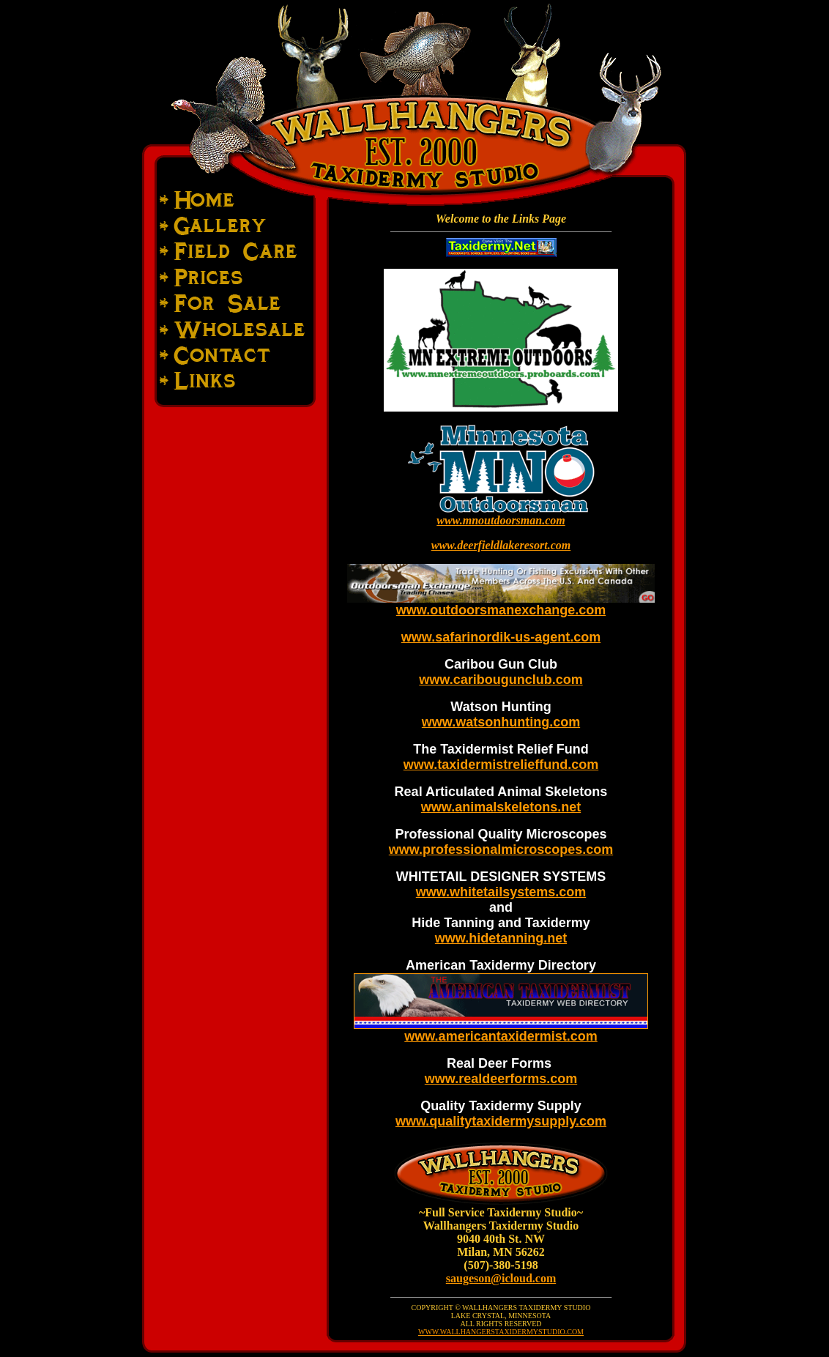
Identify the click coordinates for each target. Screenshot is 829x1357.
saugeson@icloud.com (501, 1278)
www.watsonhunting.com (501, 722)
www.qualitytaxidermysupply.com (500, 1121)
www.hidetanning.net (501, 938)
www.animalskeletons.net (501, 807)
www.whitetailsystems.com (501, 892)
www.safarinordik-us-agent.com (501, 637)
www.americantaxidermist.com (500, 1036)
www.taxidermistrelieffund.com (501, 764)
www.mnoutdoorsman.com (500, 520)
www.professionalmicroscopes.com (501, 849)
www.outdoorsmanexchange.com (501, 610)
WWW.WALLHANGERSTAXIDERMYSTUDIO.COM (501, 1332)
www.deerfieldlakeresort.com (501, 545)
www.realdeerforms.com (501, 1078)
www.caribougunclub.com (500, 679)
